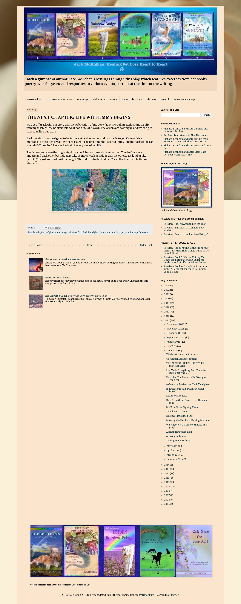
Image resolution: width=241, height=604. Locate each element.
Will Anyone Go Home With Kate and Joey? (186, 426)
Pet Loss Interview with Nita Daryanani (186, 135)
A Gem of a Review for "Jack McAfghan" (188, 384)
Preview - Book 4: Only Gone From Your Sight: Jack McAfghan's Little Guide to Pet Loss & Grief (186, 250)
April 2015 (172, 450)
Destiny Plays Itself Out (179, 415)
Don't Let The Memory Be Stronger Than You (186, 378)
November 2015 (176, 328)
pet (122, 232)
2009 (167, 486)
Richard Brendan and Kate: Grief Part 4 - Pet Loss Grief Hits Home (187, 153)
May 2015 (172, 446)
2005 (167, 504)
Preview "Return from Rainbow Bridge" (186, 234)
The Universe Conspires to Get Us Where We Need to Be (76, 295)
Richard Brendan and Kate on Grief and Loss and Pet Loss (186, 130)
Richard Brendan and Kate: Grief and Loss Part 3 (187, 147)
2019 (167, 303)
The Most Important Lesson (182, 354)
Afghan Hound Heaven (179, 431)
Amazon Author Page (184, 99)
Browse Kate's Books (61, 99)
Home (90, 245)
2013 (167, 469)
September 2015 (176, 337)
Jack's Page (82, 99)
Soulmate (144, 232)
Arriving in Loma (176, 436)
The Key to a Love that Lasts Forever (65, 259)
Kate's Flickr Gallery (132, 99)
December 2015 (176, 324)
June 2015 (172, 350)
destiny (73, 232)
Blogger (174, 595)
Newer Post (34, 245)
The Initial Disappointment (181, 358)
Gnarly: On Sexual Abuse (57, 277)
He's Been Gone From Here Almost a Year (187, 401)
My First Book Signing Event (182, 407)
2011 (167, 477)
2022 (167, 289)
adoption (40, 232)
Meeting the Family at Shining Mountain (188, 420)
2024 (167, 285)
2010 (167, 482)
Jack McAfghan (91, 232)
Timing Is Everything (178, 440)
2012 (167, 473)
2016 (167, 316)
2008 (167, 490)
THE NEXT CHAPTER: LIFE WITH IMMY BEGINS (185, 364)
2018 (167, 307)
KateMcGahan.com (36, 99)
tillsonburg (148, 595)
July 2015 (172, 346)
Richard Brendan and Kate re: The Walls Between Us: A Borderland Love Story (186, 140)
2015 (167, 320)
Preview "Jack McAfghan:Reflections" (185, 223)
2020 (167, 298)
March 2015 (173, 454)
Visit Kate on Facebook (158, 99)
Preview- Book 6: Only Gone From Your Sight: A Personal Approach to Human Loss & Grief (186, 269)
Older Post (146, 245)
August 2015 (174, 341)
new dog (115, 232)
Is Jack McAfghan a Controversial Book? (185, 390)
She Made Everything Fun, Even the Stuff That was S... (186, 371)
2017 (167, 311)
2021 (167, 294)
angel (65, 232)
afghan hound (53, 232)
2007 (167, 495)
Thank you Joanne (176, 411)
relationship (131, 232)
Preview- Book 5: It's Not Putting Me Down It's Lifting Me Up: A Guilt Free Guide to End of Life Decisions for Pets (186, 260)
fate (80, 232)
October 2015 (174, 333)
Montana (105, 232)
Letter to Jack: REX (176, 395)
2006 (167, 499)
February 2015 (175, 459)
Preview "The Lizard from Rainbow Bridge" (184, 229)
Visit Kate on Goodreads (105, 99)
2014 (167, 464)
